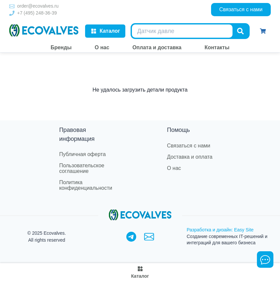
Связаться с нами (241, 9)
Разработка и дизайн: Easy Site (220, 229)
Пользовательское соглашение (81, 168)
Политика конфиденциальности (85, 185)
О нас (174, 168)
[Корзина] (263, 31)
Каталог (105, 31)
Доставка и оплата (189, 157)
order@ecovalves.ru (38, 6)
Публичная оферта (82, 154)
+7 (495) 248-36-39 (37, 13)
